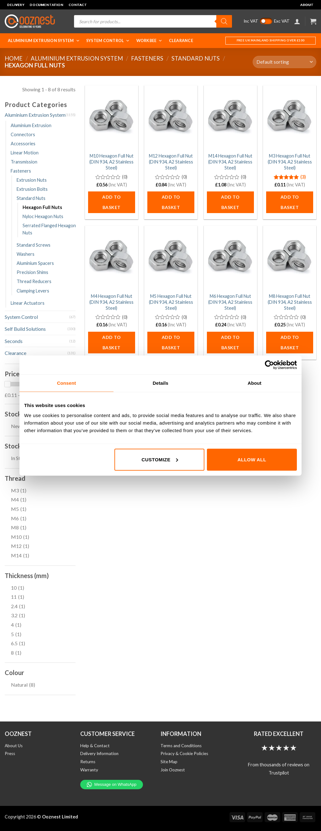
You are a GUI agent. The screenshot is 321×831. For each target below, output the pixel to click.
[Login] (297, 21)
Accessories (23, 143)
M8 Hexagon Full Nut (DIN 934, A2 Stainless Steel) (290, 301)
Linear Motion (25, 152)
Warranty (89, 769)
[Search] (224, 21)
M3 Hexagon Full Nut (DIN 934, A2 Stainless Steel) (290, 161)
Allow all (252, 459)
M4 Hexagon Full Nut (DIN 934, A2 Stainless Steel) (111, 301)
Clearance (181, 40)
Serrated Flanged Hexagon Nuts (49, 229)
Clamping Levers (33, 290)
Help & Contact (95, 745)
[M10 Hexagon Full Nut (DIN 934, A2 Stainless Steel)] (111, 117)
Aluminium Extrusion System (44, 40)
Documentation (47, 5)
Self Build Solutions (25, 329)
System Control (108, 40)
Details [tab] (160, 383)
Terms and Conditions (181, 745)
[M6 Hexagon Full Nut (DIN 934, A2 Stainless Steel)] (230, 258)
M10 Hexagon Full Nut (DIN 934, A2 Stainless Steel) (111, 161)
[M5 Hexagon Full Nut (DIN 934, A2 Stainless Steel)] (170, 258)
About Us (14, 745)
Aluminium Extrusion (31, 125)
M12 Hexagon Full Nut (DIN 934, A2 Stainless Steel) (171, 161)
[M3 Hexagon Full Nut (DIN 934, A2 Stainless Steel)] (289, 117)
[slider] (7, 384)
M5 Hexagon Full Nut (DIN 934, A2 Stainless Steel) (171, 301)
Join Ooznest (172, 769)
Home (14, 58)
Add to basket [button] (111, 202)
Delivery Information (99, 753)
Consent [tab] (66, 383)
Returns (87, 761)
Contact (78, 5)
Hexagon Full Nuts (42, 207)
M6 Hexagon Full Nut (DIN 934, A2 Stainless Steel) (230, 301)
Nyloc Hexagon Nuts (43, 216)
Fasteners (147, 58)
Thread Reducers (34, 281)
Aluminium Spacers (35, 263)
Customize (160, 459)
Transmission (24, 161)
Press (10, 753)
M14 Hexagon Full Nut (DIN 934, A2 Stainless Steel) (230, 161)
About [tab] (254, 383)
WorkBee (149, 40)
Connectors (23, 134)
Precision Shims (32, 272)
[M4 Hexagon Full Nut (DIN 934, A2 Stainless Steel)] (111, 258)
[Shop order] (284, 62)
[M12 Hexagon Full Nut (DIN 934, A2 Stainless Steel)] (170, 117)
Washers (25, 254)
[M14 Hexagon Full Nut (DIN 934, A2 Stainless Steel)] (230, 117)
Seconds (14, 341)
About (307, 5)
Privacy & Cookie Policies (184, 753)
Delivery (16, 5)
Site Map (168, 761)
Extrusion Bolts (32, 189)
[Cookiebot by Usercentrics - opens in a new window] (269, 365)
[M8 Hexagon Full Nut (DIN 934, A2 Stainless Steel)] (289, 258)
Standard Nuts (195, 58)
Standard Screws (33, 245)
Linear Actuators (28, 303)
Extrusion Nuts (32, 180)
